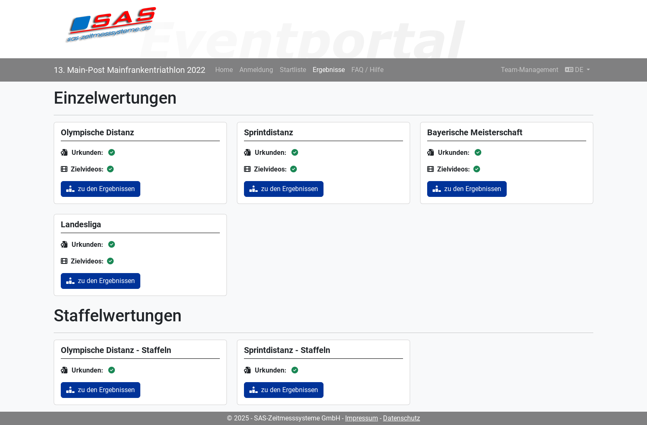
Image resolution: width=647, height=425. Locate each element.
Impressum (361, 418)
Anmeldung (256, 70)
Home (224, 70)
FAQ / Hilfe (367, 70)
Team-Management (529, 70)
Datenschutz (401, 418)
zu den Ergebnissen (100, 189)
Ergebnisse (329, 70)
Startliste (293, 70)
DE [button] (575, 70)
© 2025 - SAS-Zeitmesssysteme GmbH (283, 418)
